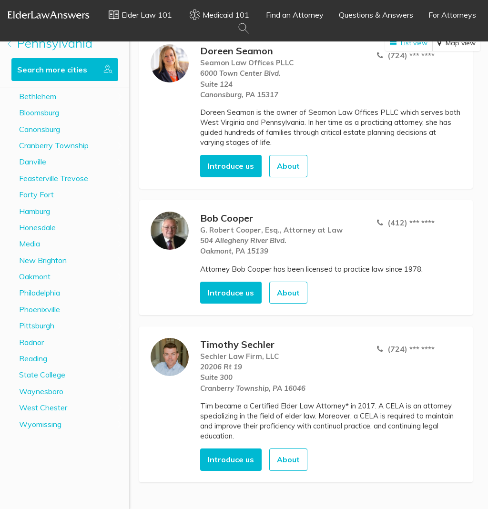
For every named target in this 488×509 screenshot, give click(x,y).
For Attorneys (452, 15)
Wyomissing (40, 424)
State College (42, 374)
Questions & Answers (376, 15)
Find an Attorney (295, 15)
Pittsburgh (36, 325)
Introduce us (231, 166)
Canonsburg (39, 129)
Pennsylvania (50, 43)
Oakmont (35, 276)
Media (29, 243)
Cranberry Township (54, 145)
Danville (32, 161)
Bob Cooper (226, 218)
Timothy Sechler (237, 344)
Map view (456, 43)
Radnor (31, 342)
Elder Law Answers (49, 15)
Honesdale (37, 227)
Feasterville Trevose (53, 178)
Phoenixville (39, 309)
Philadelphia (39, 292)
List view (408, 43)
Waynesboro (41, 391)
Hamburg (34, 211)
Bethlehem (37, 96)
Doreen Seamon (236, 51)
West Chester (43, 407)
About (288, 166)
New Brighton (43, 260)
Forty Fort (36, 194)
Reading (33, 358)
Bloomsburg (39, 112)
